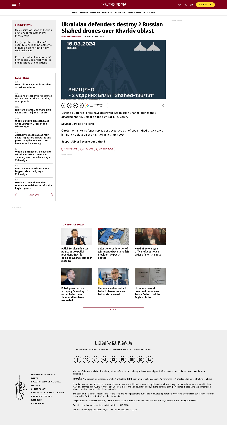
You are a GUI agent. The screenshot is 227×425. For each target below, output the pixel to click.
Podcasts (120, 12)
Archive (151, 12)
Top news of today (72, 224)
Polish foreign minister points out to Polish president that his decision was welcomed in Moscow (76, 254)
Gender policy (38, 389)
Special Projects (136, 12)
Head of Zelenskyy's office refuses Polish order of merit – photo (148, 251)
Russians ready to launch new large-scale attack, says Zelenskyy (32, 171)
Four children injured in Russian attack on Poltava (33, 86)
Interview (107, 12)
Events (34, 378)
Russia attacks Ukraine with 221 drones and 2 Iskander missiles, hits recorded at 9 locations (33, 60)
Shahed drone (70, 149)
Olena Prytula (157, 401)
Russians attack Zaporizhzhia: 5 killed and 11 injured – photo (33, 111)
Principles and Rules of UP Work (47, 393)
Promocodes (37, 403)
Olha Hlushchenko (71, 36)
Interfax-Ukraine (184, 379)
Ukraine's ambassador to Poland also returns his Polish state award (112, 291)
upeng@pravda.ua (189, 401)
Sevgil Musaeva (128, 401)
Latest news (22, 78)
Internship (36, 400)
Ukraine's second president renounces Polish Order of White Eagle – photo (147, 293)
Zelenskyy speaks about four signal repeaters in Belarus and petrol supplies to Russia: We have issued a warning (33, 139)
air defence (87, 149)
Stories (84, 12)
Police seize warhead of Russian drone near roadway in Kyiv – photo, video (33, 33)
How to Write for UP (41, 396)
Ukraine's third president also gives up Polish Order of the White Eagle (32, 123)
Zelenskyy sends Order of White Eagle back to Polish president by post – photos (113, 253)
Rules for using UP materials (46, 382)
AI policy (35, 385)
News (74, 12)
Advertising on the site (43, 374)
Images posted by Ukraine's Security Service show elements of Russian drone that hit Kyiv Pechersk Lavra (33, 46)
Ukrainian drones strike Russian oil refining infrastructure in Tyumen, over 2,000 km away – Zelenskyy (33, 156)
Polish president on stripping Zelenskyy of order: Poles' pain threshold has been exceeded (74, 294)
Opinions (95, 12)
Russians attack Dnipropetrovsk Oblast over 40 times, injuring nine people (33, 98)
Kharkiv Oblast (105, 149)
